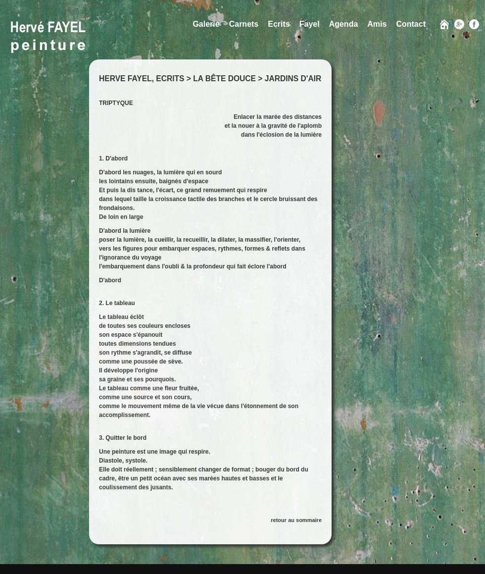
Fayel (309, 24)
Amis (377, 24)
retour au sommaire (296, 520)
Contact (411, 24)
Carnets (244, 24)
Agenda (343, 24)
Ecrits (279, 24)
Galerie (206, 24)
